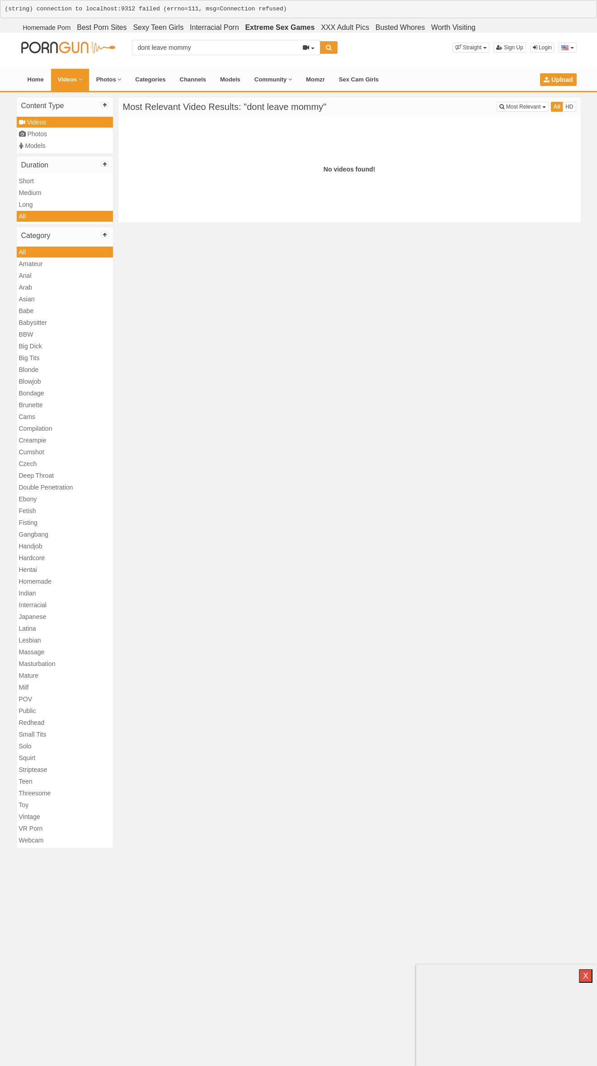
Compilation (35, 428)
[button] (470, 47)
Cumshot (31, 452)
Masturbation (37, 663)
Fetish (27, 510)
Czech (28, 463)
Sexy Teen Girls (158, 27)
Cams (27, 416)
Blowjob (30, 381)
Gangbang (33, 534)
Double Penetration (46, 487)
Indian (27, 593)
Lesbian (30, 640)
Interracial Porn (214, 27)
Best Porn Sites (102, 27)
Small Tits (33, 734)
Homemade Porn (47, 27)
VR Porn (31, 828)
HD (569, 107)
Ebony (28, 499)
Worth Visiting (453, 27)
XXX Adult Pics (345, 27)
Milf (24, 687)
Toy (24, 805)
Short (26, 181)
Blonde (29, 369)
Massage (32, 652)
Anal (25, 275)
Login (542, 47)
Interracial (33, 605)
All (22, 216)
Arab (26, 287)
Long (26, 204)
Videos (70, 79)
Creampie (33, 440)
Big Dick (30, 346)
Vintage (29, 816)
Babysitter (33, 322)
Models (230, 79)
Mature (29, 675)
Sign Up (509, 47)
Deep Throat (36, 475)
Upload (558, 79)
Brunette (31, 405)
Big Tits (29, 358)
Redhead (32, 722)
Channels (193, 79)
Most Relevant (523, 106)
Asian (27, 299)
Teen (26, 781)
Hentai (28, 569)
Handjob (30, 546)
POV (26, 699)
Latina (27, 628)
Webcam (31, 840)
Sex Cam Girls (359, 79)
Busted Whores (400, 27)
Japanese (33, 616)
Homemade (35, 581)
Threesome (35, 793)
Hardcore (32, 558)
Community (273, 79)
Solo (25, 746)
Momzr (315, 79)
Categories (150, 79)
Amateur (31, 263)
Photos (109, 79)
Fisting (28, 522)
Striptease (33, 769)
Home (36, 79)
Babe (26, 310)
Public (27, 710)
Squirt (27, 757)
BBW (26, 334)
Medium (30, 192)
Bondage (31, 393)
